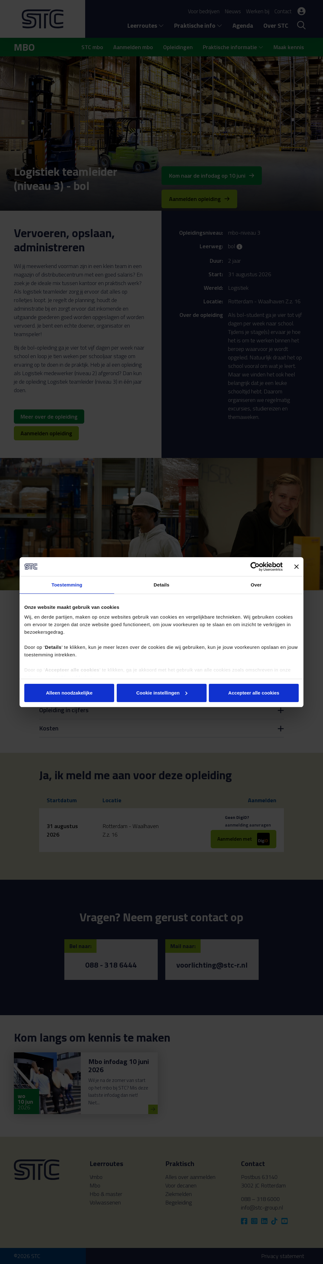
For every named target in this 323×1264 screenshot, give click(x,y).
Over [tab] (256, 584)
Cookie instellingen (161, 692)
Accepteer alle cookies (253, 692)
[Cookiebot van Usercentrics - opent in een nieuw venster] (255, 566)
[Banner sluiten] (296, 566)
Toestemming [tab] (66, 584)
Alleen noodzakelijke (69, 692)
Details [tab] (161, 584)
